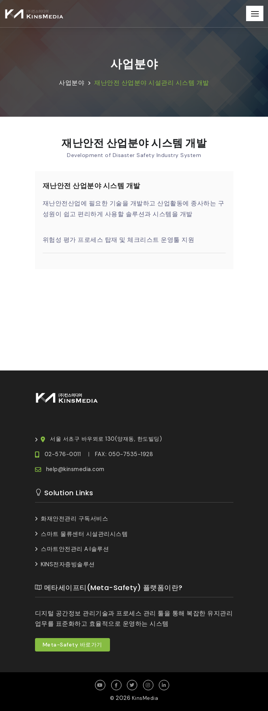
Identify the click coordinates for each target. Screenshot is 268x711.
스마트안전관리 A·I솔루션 (75, 549)
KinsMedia (145, 698)
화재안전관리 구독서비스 (74, 519)
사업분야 (71, 83)
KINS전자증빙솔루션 (68, 564)
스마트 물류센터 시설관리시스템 (84, 534)
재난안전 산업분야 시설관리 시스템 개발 (151, 83)
